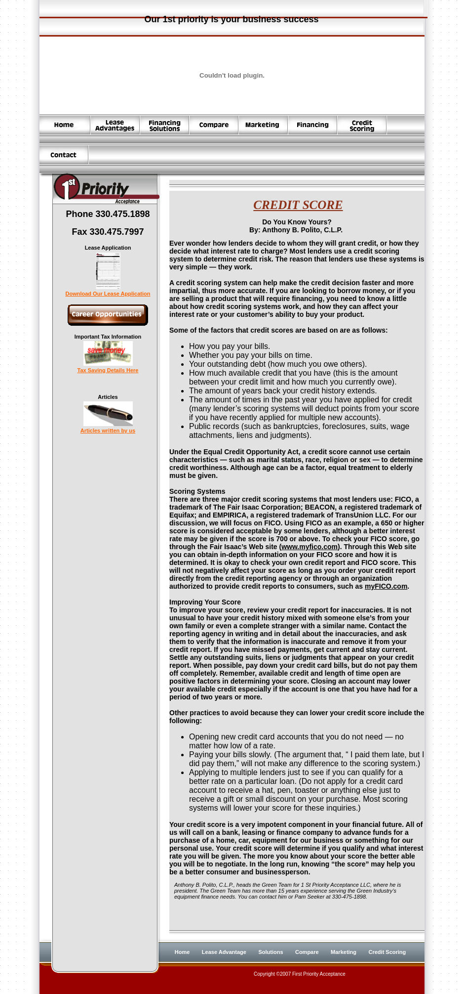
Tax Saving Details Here (108, 367)
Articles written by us (107, 428)
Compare (307, 952)
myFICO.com (386, 586)
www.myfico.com (309, 547)
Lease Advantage (224, 952)
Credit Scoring (387, 952)
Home (182, 952)
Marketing (343, 952)
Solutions (270, 952)
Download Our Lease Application (108, 291)
